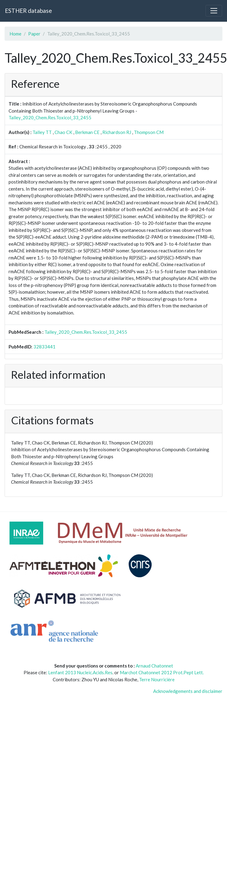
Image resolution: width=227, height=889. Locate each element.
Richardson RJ (116, 132)
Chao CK (63, 132)
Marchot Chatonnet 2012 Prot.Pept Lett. (162, 672)
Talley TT (42, 132)
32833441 (44, 346)
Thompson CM (149, 132)
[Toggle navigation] (214, 11)
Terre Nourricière (157, 679)
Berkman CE (87, 132)
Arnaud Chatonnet (154, 665)
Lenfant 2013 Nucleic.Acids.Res (80, 672)
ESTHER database (28, 10)
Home (15, 33)
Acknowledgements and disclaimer (187, 691)
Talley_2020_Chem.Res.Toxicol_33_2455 (50, 117)
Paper (34, 33)
